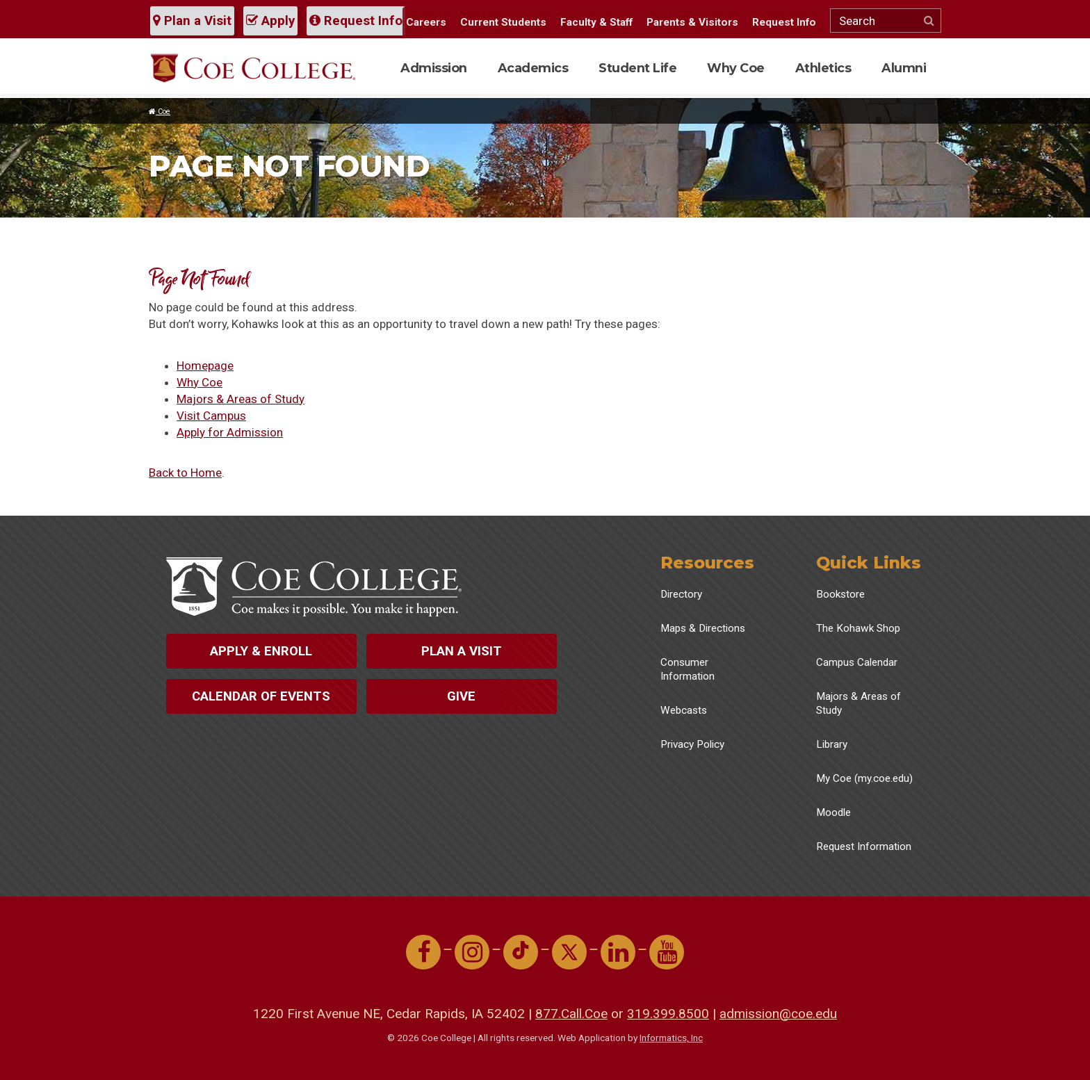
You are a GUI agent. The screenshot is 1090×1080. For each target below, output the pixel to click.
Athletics (823, 67)
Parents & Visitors (692, 22)
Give (461, 696)
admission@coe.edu (778, 1014)
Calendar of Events (261, 696)
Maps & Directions (702, 628)
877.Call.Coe (571, 1014)
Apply (270, 20)
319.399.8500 (668, 1014)
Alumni (903, 67)
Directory (681, 594)
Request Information (863, 846)
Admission (433, 67)
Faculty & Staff (596, 22)
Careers (426, 22)
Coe (159, 111)
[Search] (885, 20)
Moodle (833, 812)
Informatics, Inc (671, 1037)
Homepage (205, 366)
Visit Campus (211, 416)
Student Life (637, 67)
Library (831, 744)
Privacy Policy (692, 744)
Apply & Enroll (261, 651)
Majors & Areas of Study (240, 399)
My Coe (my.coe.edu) (864, 778)
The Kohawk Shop (858, 628)
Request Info (355, 20)
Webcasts (683, 710)
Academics (533, 67)
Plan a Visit (192, 20)
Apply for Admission (230, 432)
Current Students (503, 22)
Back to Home (185, 473)
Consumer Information (687, 669)
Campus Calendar (856, 662)
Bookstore (840, 594)
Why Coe (736, 67)
